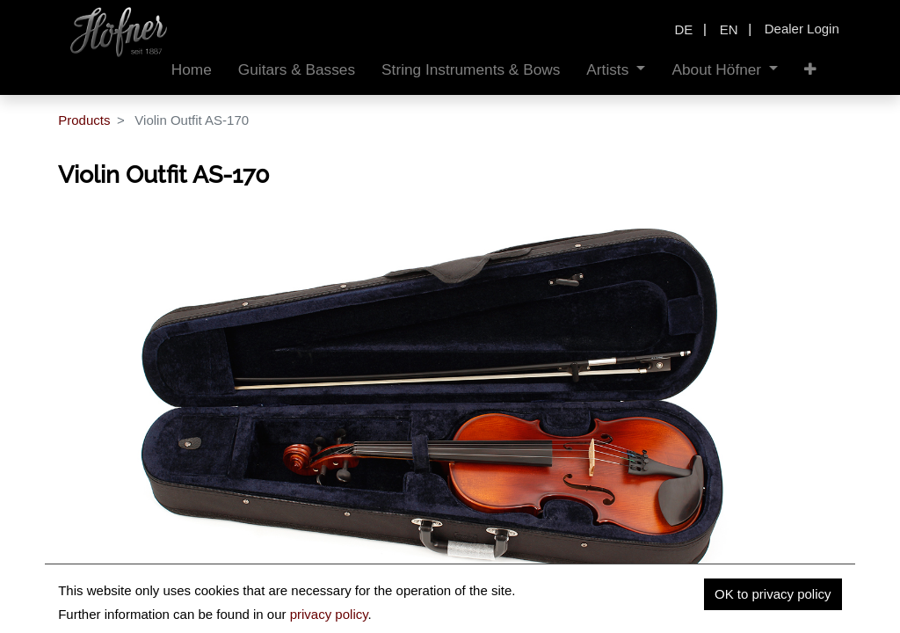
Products (84, 120)
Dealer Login (802, 28)
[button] (810, 70)
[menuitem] (191, 70)
